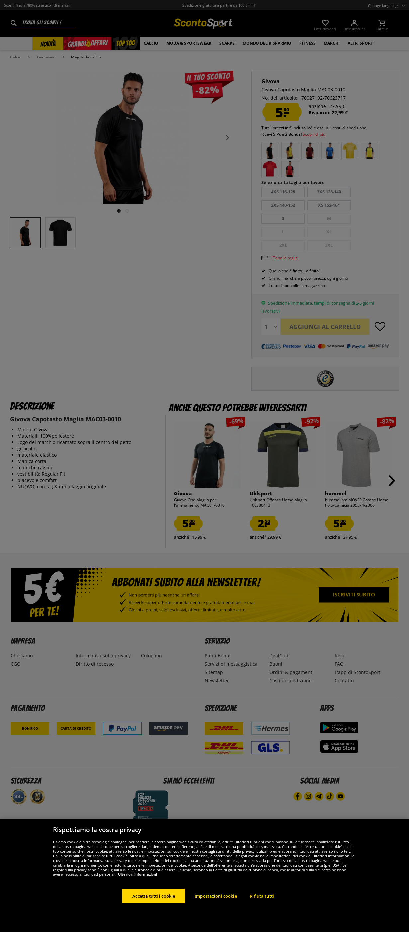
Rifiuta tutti (262, 912)
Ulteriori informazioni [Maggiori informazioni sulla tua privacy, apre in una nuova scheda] (137, 889)
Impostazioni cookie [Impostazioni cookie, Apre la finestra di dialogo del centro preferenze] (216, 912)
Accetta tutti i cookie (153, 912)
